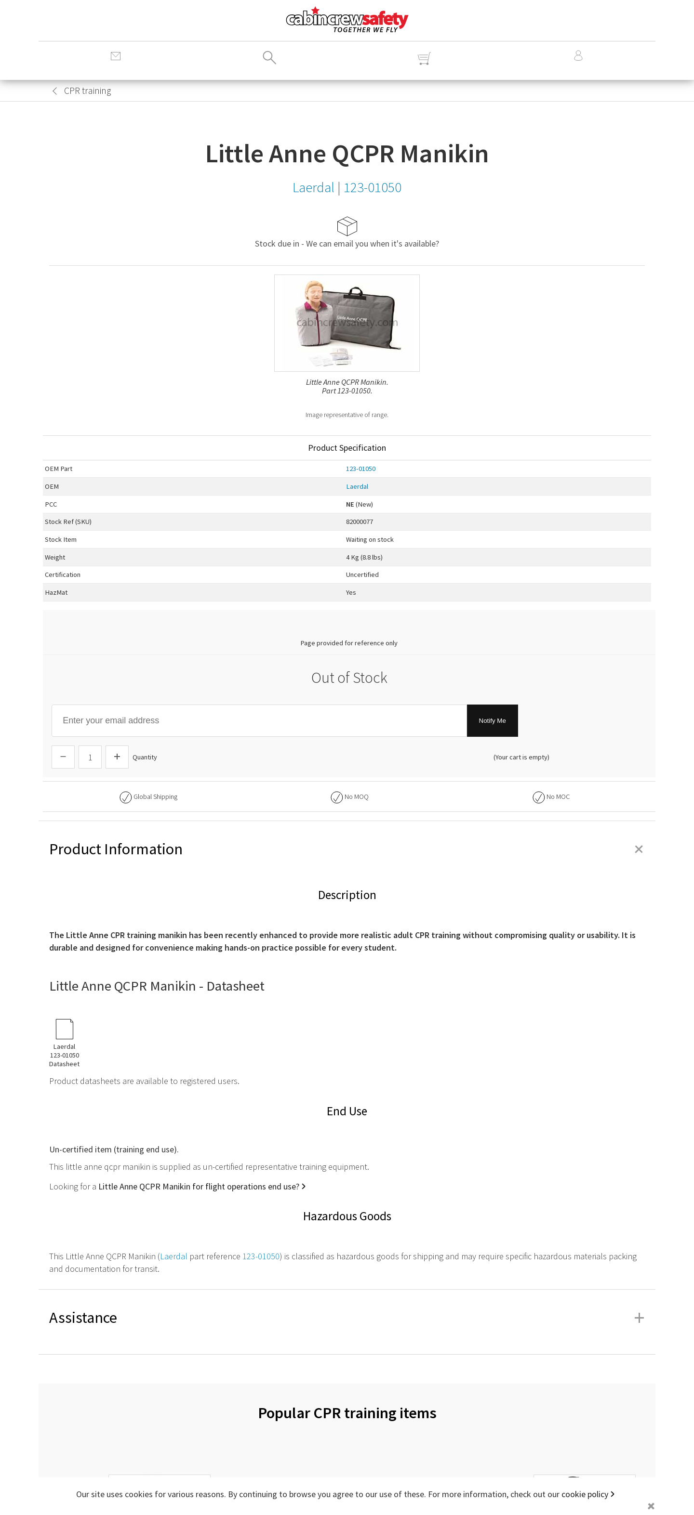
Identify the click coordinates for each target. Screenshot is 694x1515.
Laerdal (357, 486)
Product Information (347, 849)
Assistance (347, 1317)
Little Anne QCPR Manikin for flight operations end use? (198, 1186)
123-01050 (360, 468)
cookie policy (584, 1494)
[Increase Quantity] (117, 757)
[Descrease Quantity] (63, 757)
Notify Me (492, 720)
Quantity (145, 757)
